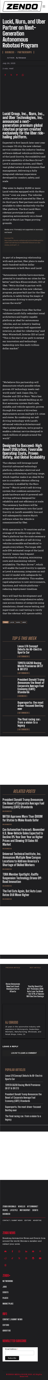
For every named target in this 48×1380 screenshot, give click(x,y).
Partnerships (25, 52)
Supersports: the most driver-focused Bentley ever (31, 705)
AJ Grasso (21, 58)
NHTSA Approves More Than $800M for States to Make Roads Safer (22, 818)
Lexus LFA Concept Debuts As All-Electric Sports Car (30, 649)
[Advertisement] (24, 760)
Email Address (11, 1349)
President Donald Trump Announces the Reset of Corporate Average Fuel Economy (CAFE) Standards (31, 686)
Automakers (23, 656)
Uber (24, 622)
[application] (24, 240)
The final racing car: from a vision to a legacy (29, 722)
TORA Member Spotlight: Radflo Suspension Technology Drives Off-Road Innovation (22, 878)
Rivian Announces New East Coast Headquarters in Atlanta (13, 988)
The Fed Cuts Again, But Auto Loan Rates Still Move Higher (22, 893)
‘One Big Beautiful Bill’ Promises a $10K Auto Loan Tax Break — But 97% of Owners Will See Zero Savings (35, 991)
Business (22, 696)
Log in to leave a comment (24, 1053)
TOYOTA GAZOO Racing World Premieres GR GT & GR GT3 (30, 666)
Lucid (12, 622)
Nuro (18, 622)
